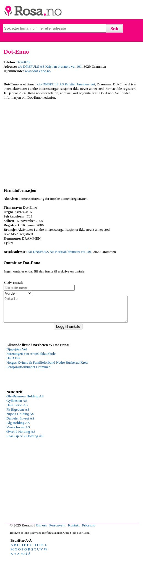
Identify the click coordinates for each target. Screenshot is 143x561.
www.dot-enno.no (38, 71)
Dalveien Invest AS (20, 423)
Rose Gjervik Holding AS (24, 441)
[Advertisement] (71, 143)
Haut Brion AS (17, 410)
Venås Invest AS (18, 432)
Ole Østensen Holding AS (25, 401)
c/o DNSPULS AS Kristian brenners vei (66, 84)
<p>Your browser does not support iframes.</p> (47, 373)
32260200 (24, 62)
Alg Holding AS (18, 428)
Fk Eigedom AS (17, 414)
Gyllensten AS (16, 405)
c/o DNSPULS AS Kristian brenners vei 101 (50, 66)
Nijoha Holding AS (20, 419)
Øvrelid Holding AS (20, 436)
